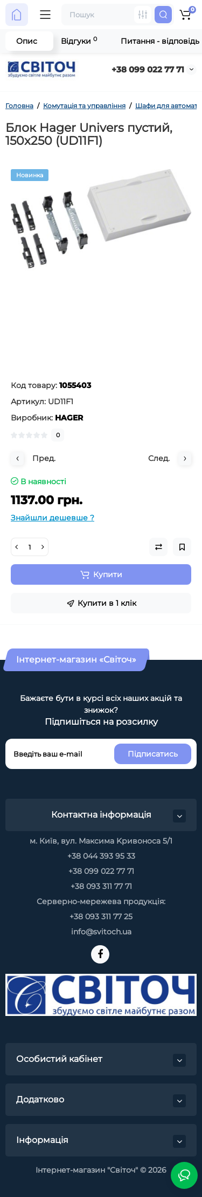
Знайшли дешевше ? (52, 518)
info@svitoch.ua (101, 932)
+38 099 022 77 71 (148, 69)
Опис (26, 41)
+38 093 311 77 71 (101, 886)
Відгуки (79, 41)
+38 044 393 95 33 (101, 856)
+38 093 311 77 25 (101, 916)
